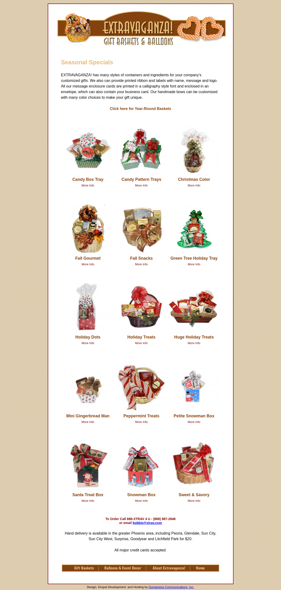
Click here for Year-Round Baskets (140, 109)
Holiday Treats (141, 337)
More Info (88, 185)
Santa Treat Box (87, 494)
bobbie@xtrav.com (147, 523)
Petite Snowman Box (194, 416)
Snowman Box (141, 494)
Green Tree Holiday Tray (193, 258)
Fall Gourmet (88, 258)
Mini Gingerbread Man (87, 416)
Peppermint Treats (142, 416)
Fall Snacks (141, 258)
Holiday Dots (88, 337)
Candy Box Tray (87, 179)
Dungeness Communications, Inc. (171, 587)
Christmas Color (194, 179)
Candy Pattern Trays (141, 179)
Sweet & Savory (194, 494)
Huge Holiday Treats (194, 337)
